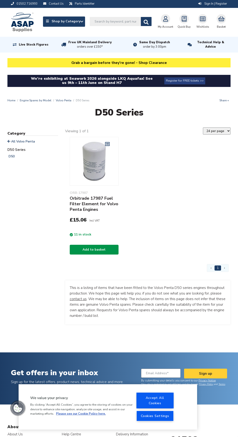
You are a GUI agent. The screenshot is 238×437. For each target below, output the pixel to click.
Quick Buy (184, 21)
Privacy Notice (207, 380)
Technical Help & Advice (210, 44)
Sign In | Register (212, 4)
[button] (17, 408)
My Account (165, 21)
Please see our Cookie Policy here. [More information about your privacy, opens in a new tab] (81, 414)
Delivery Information (132, 434)
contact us (78, 298)
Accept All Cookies (155, 400)
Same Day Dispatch (154, 44)
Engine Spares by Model (35, 100)
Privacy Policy (206, 384)
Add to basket (94, 249)
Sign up (205, 373)
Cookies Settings (155, 416)
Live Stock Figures (33, 45)
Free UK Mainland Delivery (90, 44)
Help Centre (71, 434)
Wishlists (202, 21)
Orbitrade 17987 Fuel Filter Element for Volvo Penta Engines (94, 203)
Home (11, 100)
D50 (12, 156)
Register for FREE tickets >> (185, 81)
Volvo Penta (63, 100)
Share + (224, 100)
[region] (108, 407)
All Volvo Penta (21, 141)
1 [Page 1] (218, 268)
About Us (15, 434)
